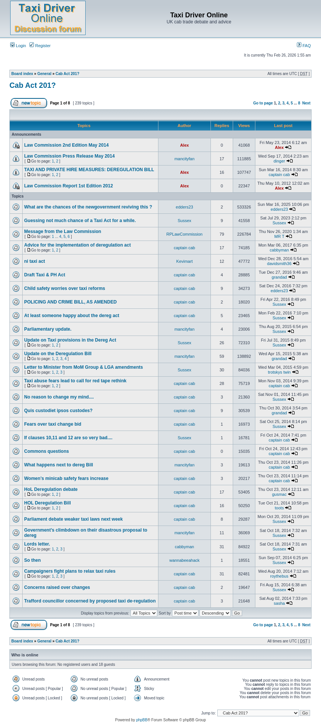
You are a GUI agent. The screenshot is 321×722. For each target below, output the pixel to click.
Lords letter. (37, 544)
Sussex (184, 220)
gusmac (279, 494)
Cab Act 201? (67, 74)
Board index (22, 74)
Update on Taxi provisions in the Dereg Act (70, 340)
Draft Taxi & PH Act (44, 274)
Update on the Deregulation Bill (58, 353)
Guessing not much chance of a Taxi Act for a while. (80, 220)
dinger (279, 161)
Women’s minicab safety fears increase (66, 478)
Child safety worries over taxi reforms (64, 288)
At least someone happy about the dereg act (71, 315)
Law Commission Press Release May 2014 (69, 156)
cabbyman (279, 250)
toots (279, 508)
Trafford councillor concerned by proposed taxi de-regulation (90, 601)
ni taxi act (34, 261)
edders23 (184, 207)
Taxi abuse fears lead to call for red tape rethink (75, 380)
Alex (184, 145)
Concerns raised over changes (57, 587)
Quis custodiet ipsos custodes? (58, 410)
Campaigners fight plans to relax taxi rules (69, 571)
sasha (279, 603)
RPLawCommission (184, 234)
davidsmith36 (279, 263)
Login (18, 45)
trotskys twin (279, 372)
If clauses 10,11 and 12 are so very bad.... (68, 437)
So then (32, 560)
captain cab (279, 174)
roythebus (279, 576)
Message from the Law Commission (62, 231)
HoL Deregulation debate (51, 489)
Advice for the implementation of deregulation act (77, 245)
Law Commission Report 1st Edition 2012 (68, 186)
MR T (279, 236)
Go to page (263, 103)
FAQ (304, 45)
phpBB (141, 720)
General (44, 74)
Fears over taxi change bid (52, 424)
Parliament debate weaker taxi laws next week (73, 519)
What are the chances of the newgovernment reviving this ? (88, 207)
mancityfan (184, 158)
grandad (279, 277)
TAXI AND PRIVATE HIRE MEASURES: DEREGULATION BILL (89, 169)
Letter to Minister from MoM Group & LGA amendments (83, 367)
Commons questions (46, 451)
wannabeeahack (184, 560)
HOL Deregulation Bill (47, 503)
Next (306, 103)
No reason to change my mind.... (59, 397)
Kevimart (184, 261)
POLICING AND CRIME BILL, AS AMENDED (70, 302)
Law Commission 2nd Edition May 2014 (66, 145)
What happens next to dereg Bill (58, 465)
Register (40, 45)
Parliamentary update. (47, 329)
